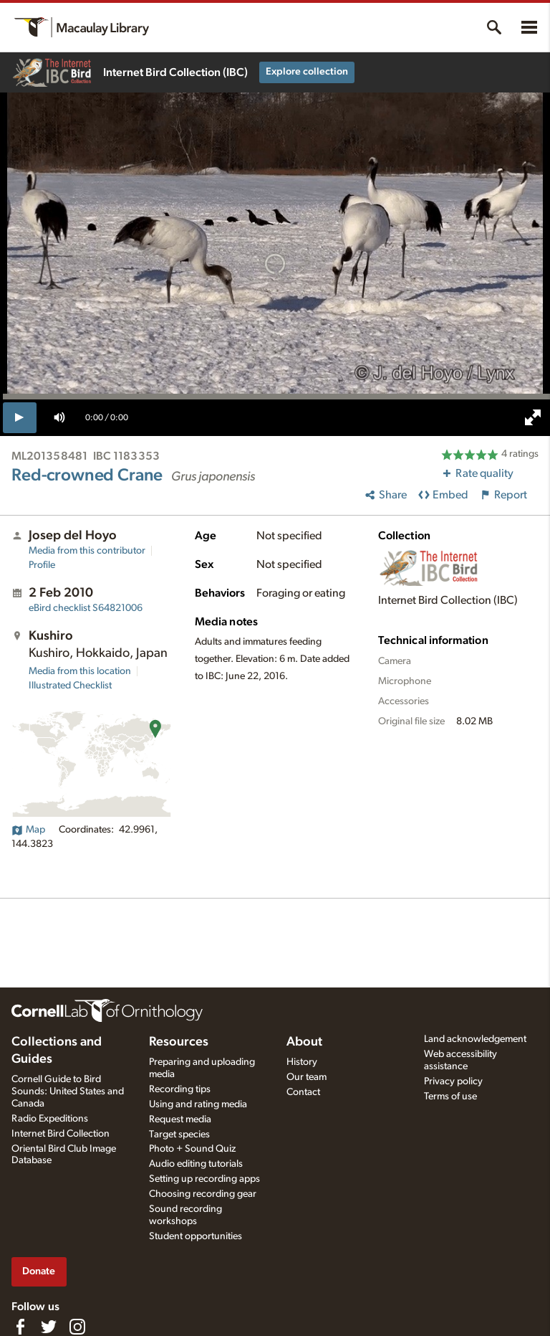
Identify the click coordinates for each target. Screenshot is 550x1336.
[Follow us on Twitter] (48, 1326)
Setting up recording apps (204, 1179)
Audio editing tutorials (196, 1164)
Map (28, 830)
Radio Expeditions (49, 1119)
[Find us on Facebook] (20, 1326)
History (301, 1062)
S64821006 (86, 608)
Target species (179, 1134)
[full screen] (532, 417)
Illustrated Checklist (70, 686)
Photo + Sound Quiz (192, 1149)
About (304, 1042)
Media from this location (80, 671)
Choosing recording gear (202, 1194)
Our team (306, 1077)
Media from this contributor (87, 551)
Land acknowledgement (475, 1039)
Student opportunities (195, 1236)
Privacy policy (453, 1081)
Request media (180, 1119)
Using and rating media (198, 1104)
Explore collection (307, 72)
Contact (303, 1092)
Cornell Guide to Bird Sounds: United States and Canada (67, 1091)
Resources (178, 1042)
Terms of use (450, 1096)
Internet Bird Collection (60, 1134)
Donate (38, 1271)
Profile (42, 565)
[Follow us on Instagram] (77, 1326)
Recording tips (180, 1089)
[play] (20, 417)
